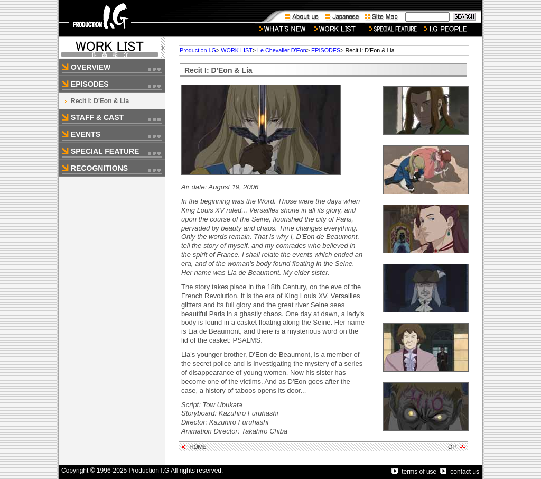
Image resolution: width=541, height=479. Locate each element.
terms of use (413, 471)
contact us (459, 471)
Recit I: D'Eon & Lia (100, 101)
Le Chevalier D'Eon (281, 50)
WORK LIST (236, 50)
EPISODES (325, 50)
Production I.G (198, 50)
